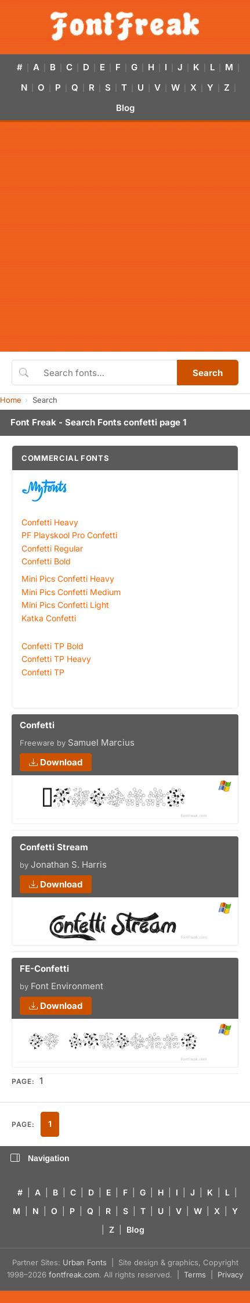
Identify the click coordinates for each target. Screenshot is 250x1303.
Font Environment (67, 985)
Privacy (230, 1274)
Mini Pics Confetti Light (65, 605)
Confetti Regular (52, 548)
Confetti (37, 725)
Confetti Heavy (49, 522)
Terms (195, 1274)
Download (55, 762)
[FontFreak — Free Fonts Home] (125, 26)
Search (208, 372)
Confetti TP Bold (52, 646)
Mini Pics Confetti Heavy (67, 579)
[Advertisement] (109, 237)
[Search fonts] (106, 372)
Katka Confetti (48, 618)
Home (10, 399)
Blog (125, 107)
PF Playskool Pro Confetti (69, 535)
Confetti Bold (46, 561)
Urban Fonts (85, 1262)
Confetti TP (42, 672)
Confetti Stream (54, 847)
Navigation (40, 1158)
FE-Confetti (44, 968)
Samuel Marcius (101, 742)
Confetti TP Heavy (56, 659)
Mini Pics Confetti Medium (71, 592)
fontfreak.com (74, 1274)
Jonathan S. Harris (69, 864)
